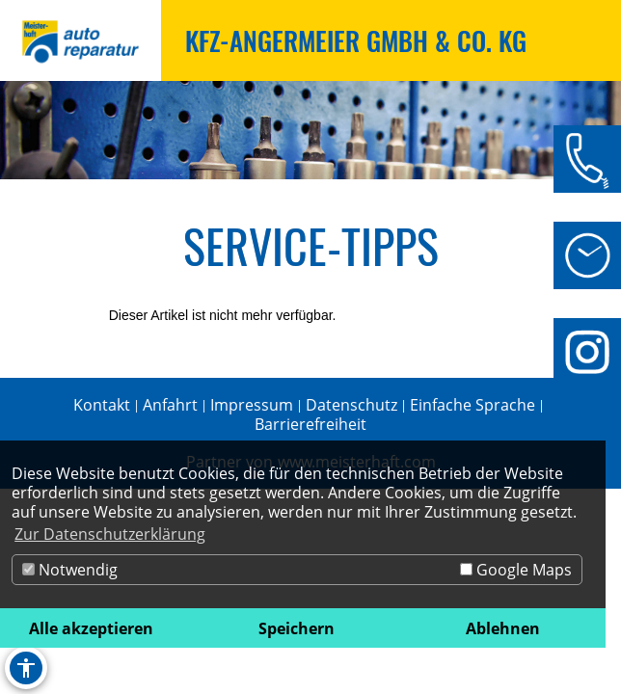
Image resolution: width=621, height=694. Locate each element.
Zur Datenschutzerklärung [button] (109, 534)
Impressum (251, 404)
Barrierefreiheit (310, 424)
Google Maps (516, 569)
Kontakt (101, 404)
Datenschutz (351, 404)
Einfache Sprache (472, 404)
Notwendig (70, 569)
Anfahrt (170, 404)
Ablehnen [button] (503, 628)
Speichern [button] (296, 628)
